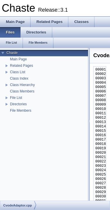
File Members (20, 110)
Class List (17, 72)
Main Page (18, 59)
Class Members (22, 91)
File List (16, 98)
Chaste (12, 53)
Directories (18, 104)
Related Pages (21, 66)
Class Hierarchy (22, 85)
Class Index (19, 78)
